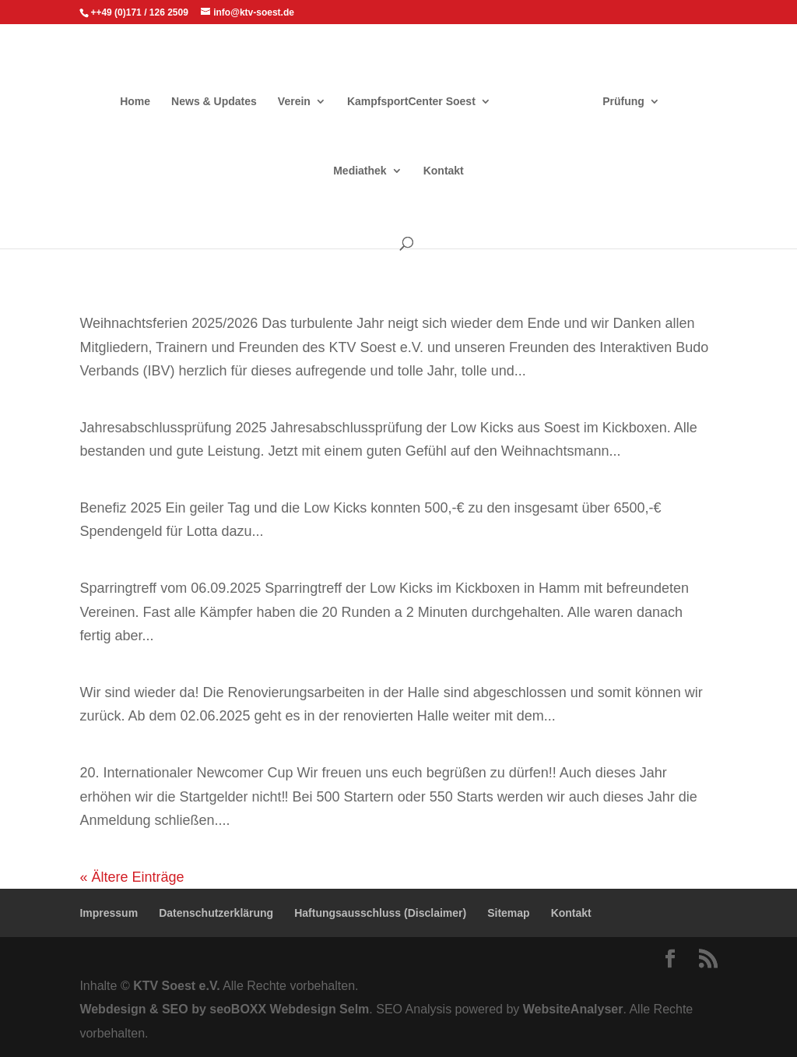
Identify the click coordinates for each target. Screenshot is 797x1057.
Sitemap (508, 913)
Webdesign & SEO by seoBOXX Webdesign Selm (224, 1009)
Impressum (108, 913)
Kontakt (443, 171)
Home (135, 101)
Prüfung (623, 101)
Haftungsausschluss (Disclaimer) (380, 913)
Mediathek (359, 171)
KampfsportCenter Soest (411, 101)
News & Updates (214, 101)
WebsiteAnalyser (573, 1009)
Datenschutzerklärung (216, 913)
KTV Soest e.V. (176, 985)
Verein (294, 101)
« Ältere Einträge (131, 877)
